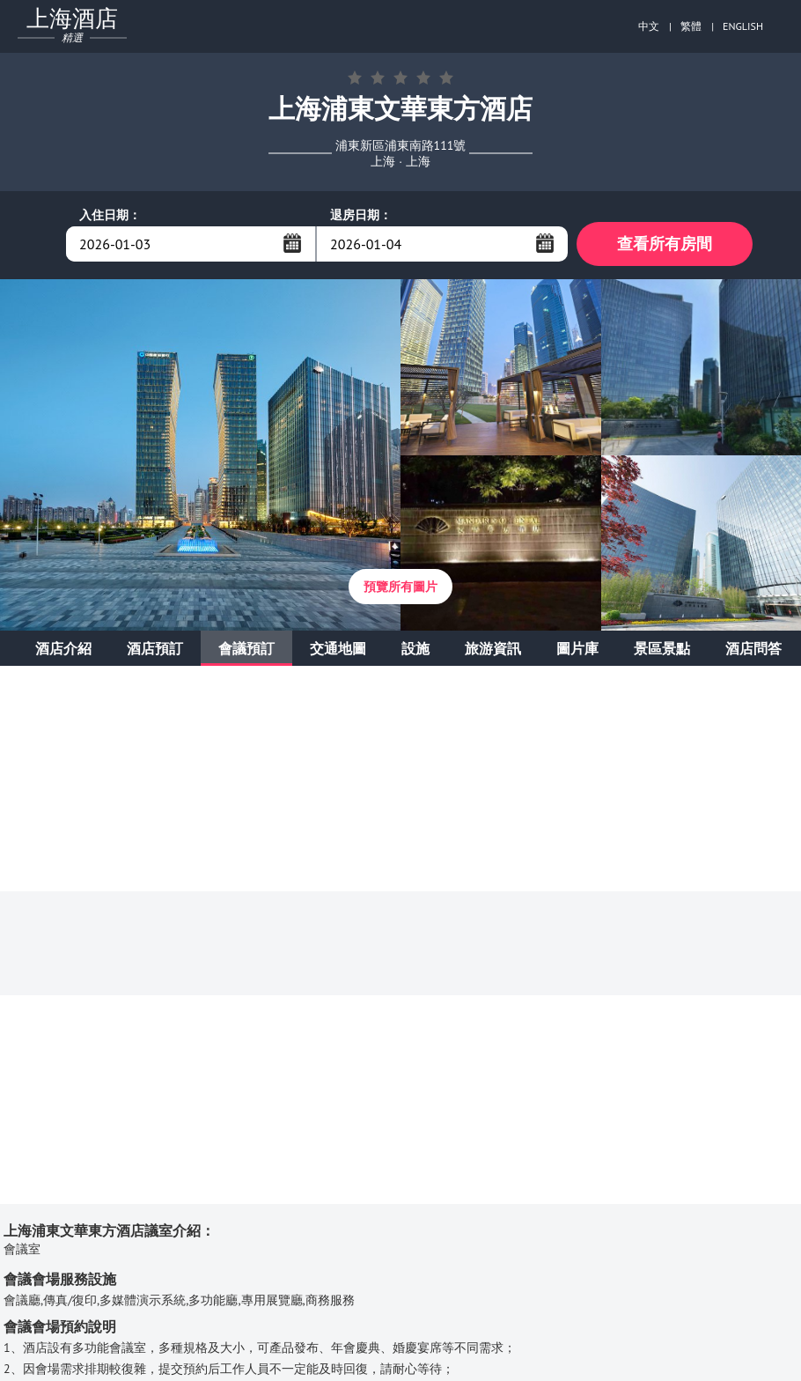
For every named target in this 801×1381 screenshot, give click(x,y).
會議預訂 (246, 648)
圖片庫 (577, 648)
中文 (648, 26)
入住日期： (110, 215)
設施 (415, 648)
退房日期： (361, 215)
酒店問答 (753, 648)
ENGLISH (743, 26)
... (292, 243)
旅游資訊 (493, 648)
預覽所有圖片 (400, 586)
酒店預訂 (155, 648)
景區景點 (662, 648)
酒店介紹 (63, 648)
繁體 (691, 26)
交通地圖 (338, 648)
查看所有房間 (664, 243)
